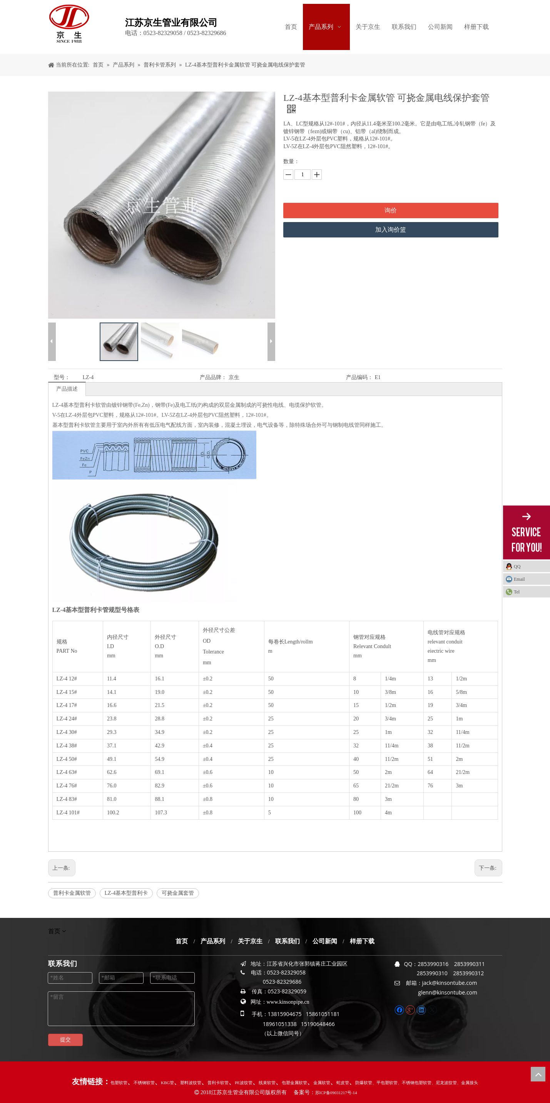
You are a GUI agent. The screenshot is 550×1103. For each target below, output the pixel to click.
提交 (65, 1040)
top (538, 1074)
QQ (517, 566)
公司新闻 (325, 941)
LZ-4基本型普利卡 (126, 893)
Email (519, 579)
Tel (517, 592)
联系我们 (287, 941)
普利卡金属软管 (72, 893)
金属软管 (321, 1082)
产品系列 (213, 941)
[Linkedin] (422, 1010)
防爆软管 (363, 1082)
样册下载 (362, 941)
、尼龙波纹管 (444, 1082)
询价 (390, 210)
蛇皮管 (342, 1082)
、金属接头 (467, 1082)
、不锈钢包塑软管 (414, 1082)
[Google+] (410, 1010)
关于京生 (250, 941)
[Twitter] (432, 1010)
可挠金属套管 (178, 893)
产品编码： (359, 377)
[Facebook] (400, 1010)
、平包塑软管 (385, 1082)
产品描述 (67, 389)
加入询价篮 (390, 229)
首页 (182, 941)
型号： (62, 377)
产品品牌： (213, 377)
